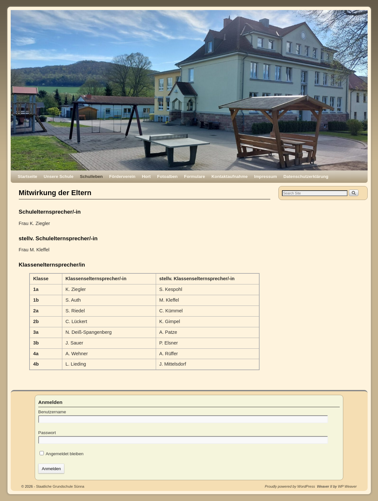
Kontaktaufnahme (230, 176)
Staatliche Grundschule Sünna (60, 486)
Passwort (47, 432)
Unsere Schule (59, 176)
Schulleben (91, 176)
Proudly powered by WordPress (290, 486)
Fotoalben (167, 176)
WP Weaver (347, 486)
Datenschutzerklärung (306, 176)
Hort (146, 176)
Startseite (27, 176)
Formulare (194, 176)
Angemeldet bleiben (62, 453)
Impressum (265, 176)
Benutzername (52, 411)
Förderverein (122, 176)
